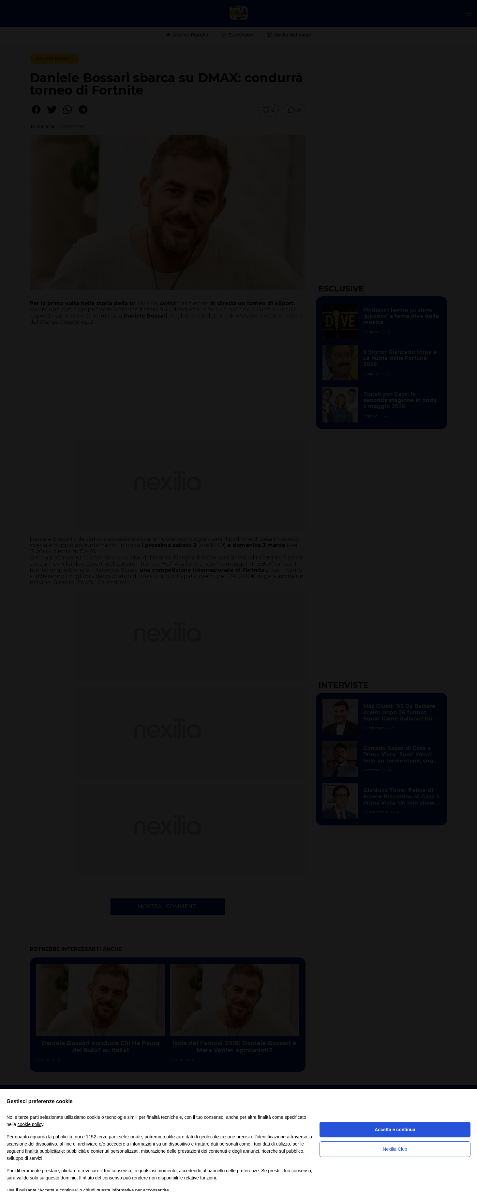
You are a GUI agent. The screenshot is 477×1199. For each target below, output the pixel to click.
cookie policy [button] (30, 1124)
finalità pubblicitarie (44, 1151)
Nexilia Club (395, 1149)
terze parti (107, 1136)
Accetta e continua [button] (395, 1129)
